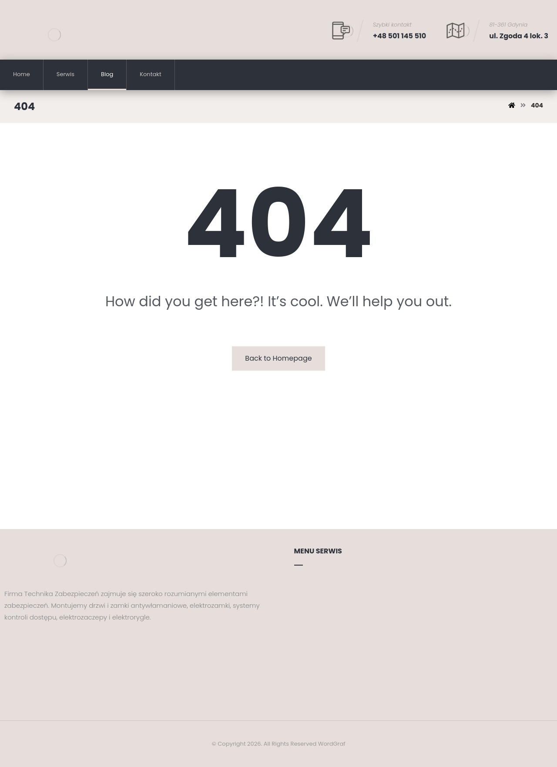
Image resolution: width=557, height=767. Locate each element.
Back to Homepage (278, 358)
